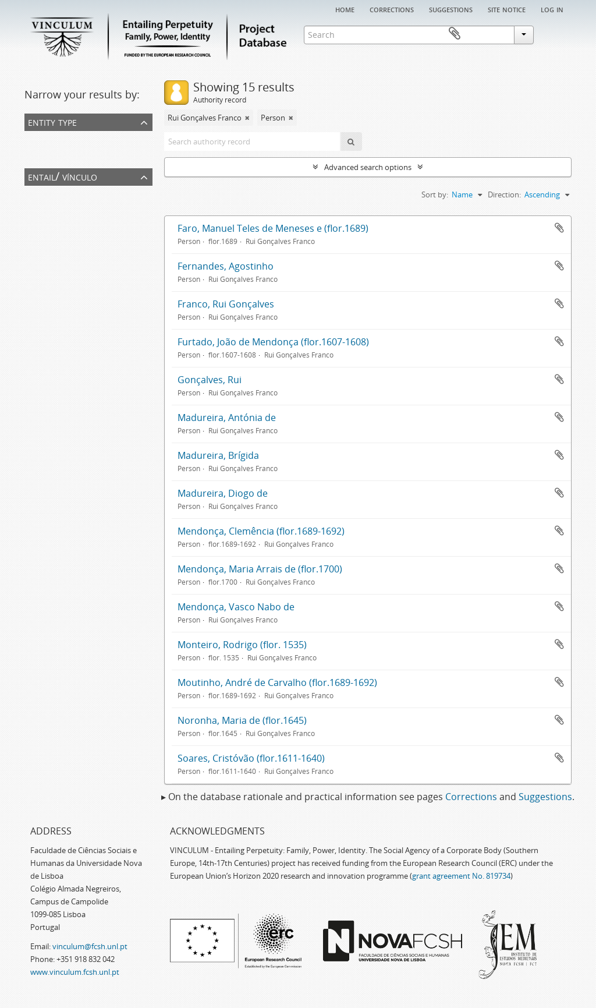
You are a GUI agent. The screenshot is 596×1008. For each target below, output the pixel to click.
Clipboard (554, 33)
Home (344, 8)
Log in (552, 8)
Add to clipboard (559, 228)
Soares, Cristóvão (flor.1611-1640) (251, 758)
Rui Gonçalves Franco (64, 209)
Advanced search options (367, 167)
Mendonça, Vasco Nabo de (236, 606)
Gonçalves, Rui (210, 379)
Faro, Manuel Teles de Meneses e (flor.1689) (273, 228)
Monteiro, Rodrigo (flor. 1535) (242, 644)
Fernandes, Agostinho (226, 266)
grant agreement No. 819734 (461, 876)
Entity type (52, 121)
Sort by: (434, 194)
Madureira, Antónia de (227, 417)
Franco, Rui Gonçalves (226, 304)
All (31, 139)
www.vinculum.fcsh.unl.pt (74, 972)
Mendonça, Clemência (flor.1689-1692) (261, 531)
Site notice (507, 8)
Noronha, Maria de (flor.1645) (242, 720)
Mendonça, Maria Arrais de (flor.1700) (260, 569)
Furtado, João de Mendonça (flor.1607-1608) (273, 341)
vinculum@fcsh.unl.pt (89, 946)
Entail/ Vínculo (62, 176)
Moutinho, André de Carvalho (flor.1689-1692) (277, 682)
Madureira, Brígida (218, 455)
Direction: (504, 194)
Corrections (392, 8)
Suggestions (451, 8)
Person (39, 154)
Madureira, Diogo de (223, 493)
